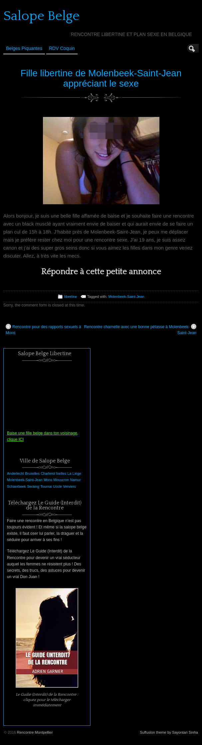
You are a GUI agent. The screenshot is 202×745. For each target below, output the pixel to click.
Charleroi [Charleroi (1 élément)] (48, 473)
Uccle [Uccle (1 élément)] (57, 486)
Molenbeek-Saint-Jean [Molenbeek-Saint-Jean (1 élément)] (25, 480)
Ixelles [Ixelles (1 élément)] (61, 473)
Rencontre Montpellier (35, 732)
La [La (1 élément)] (70, 473)
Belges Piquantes (24, 48)
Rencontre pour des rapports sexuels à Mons (43, 329)
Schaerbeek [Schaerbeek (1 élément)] (16, 486)
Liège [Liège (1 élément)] (77, 473)
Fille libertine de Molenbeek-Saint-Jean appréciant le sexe (100, 78)
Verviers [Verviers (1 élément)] (69, 486)
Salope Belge (41, 16)
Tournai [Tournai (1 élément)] (46, 486)
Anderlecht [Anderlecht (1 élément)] (15, 473)
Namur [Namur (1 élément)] (75, 480)
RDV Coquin (62, 48)
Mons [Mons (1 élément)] (48, 480)
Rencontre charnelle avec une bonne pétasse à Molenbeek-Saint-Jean (140, 329)
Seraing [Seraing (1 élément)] (33, 486)
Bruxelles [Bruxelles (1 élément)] (32, 473)
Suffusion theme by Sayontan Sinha (169, 732)
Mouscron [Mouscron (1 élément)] (61, 480)
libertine (70, 297)
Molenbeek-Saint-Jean (126, 297)
